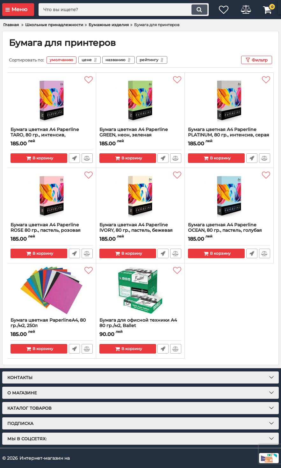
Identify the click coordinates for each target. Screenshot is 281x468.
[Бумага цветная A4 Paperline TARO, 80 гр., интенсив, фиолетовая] (52, 100)
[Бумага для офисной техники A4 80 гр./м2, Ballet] (140, 290)
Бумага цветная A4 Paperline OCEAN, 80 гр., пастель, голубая (225, 227)
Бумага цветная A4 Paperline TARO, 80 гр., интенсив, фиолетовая (45, 135)
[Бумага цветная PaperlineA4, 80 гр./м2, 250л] (52, 290)
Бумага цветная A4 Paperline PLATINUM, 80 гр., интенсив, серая (228, 132)
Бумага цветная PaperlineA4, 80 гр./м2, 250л (48, 323)
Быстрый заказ (74, 158)
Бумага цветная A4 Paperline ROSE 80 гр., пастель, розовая (46, 227)
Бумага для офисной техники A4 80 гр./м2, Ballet (138, 323)
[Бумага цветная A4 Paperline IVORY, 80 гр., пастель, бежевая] (140, 195)
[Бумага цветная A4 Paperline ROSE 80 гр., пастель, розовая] (52, 195)
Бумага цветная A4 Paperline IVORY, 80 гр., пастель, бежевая (136, 227)
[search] (123, 9)
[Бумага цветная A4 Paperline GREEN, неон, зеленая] (140, 100)
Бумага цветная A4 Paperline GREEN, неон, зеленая (133, 132)
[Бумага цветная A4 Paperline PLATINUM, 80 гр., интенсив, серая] (229, 100)
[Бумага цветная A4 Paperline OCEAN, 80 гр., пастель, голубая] (229, 195)
